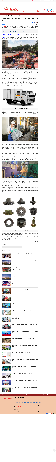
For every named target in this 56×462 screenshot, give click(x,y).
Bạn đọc (50, 394)
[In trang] (37, 25)
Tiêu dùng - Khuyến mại (46, 394)
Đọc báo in (10, 11)
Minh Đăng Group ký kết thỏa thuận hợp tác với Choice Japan (24, 373)
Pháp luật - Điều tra (27, 394)
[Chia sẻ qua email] (36, 24)
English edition (36, 0)
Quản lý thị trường (13, 394)
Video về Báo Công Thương (25, 402)
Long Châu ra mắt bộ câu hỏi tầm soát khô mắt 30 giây (22, 303)
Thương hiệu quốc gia (5, 11)
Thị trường (31, 394)
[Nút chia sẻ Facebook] (8, 24)
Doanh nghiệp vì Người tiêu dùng (18, 15)
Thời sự (4, 394)
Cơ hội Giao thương (29, 11)
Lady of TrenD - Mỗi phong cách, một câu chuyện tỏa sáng (23, 310)
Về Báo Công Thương (17, 402)
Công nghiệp (22, 394)
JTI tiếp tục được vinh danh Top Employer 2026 (21, 352)
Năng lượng (35, 394)
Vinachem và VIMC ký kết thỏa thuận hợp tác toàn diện (22, 289)
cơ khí (28, 71)
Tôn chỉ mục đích (38, 402)
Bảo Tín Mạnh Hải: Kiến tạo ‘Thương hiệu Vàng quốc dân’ (23, 296)
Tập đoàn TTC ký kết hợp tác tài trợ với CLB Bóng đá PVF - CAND (24, 380)
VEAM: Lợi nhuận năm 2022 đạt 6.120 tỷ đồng (11, 30)
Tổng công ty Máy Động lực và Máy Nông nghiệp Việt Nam (13, 34)
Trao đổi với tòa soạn (32, 402)
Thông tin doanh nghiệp (7, 15)
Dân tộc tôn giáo (23, 11)
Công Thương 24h (8, 394)
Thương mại (18, 394)
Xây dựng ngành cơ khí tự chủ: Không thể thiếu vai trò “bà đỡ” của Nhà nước (17, 31)
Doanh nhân (25, 15)
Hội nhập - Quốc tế (39, 394)
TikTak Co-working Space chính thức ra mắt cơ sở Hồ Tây (23, 338)
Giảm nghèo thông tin (16, 11)
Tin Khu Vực (39, 11)
